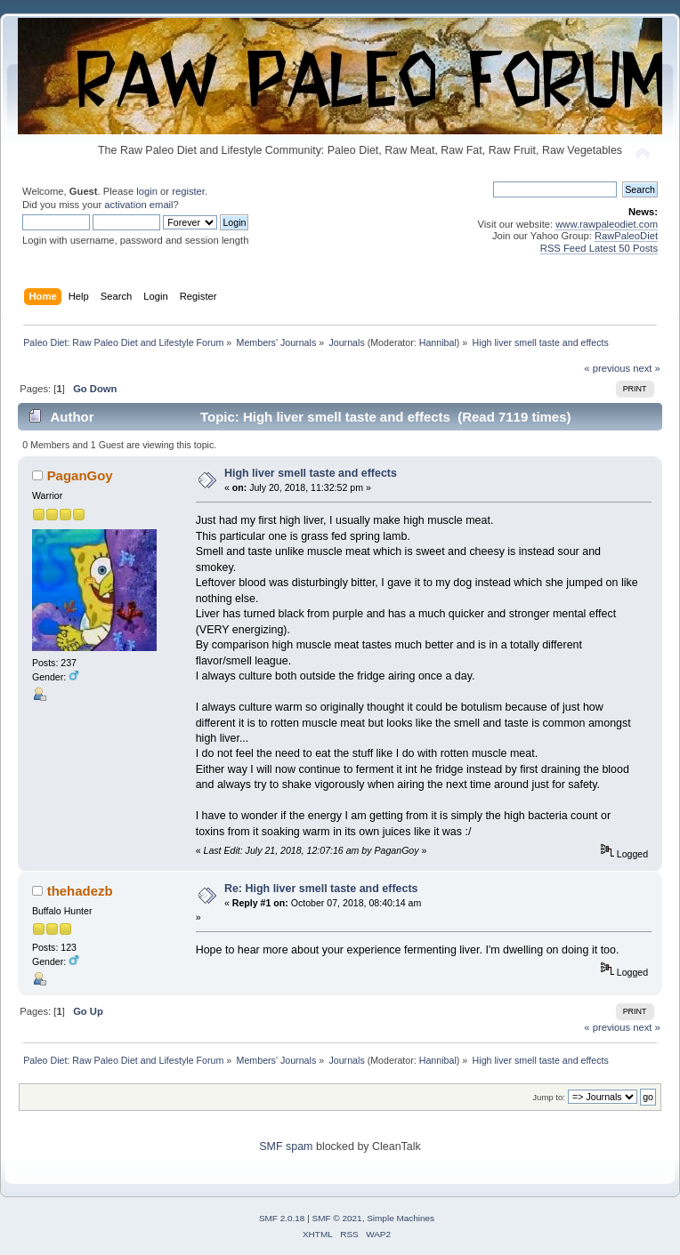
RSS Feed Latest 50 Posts (599, 248)
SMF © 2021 (337, 1218)
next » (646, 368)
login (147, 191)
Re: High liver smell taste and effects (321, 888)
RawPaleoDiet (626, 235)
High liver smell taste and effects (310, 473)
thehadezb (80, 890)
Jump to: (548, 1097)
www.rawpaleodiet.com (606, 224)
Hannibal (438, 342)
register (188, 191)
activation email (138, 204)
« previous (607, 368)
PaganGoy (80, 475)
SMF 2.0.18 (282, 1218)
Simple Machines (400, 1218)
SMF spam (285, 1146)
